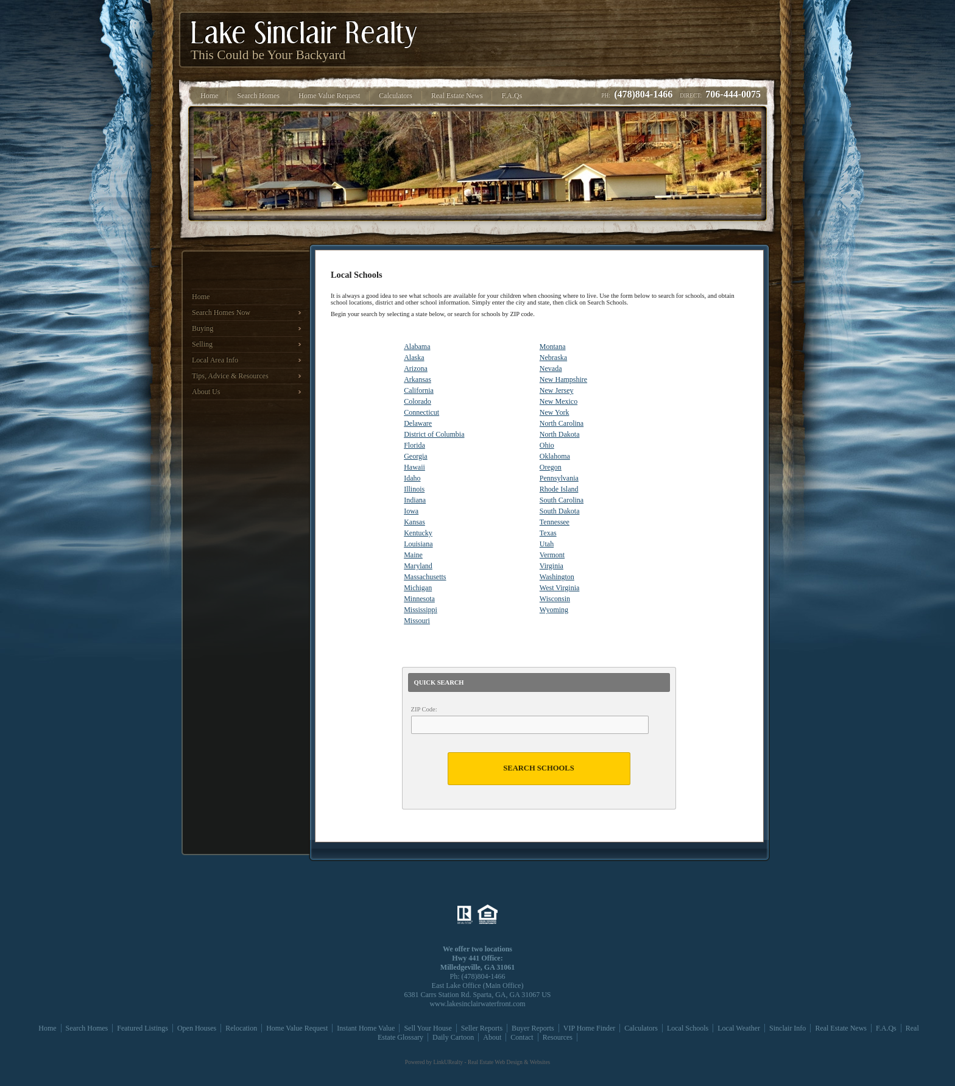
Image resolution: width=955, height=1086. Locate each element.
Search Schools (538, 768)
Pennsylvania (559, 478)
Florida (414, 445)
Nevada (551, 368)
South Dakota (560, 511)
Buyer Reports (533, 1028)
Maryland (418, 566)
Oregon (551, 467)
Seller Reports (481, 1028)
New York (554, 412)
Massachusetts (425, 577)
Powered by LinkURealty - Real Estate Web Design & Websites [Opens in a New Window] (477, 1062)
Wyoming (554, 609)
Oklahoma (555, 456)
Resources (558, 1037)
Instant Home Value (366, 1028)
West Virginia (560, 588)
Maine (413, 555)
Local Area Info (215, 360)
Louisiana (418, 544)
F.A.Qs (886, 1028)
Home (201, 296)
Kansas (414, 522)
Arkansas (417, 379)
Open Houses (196, 1028)
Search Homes (87, 1028)
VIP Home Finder (589, 1028)
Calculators (641, 1028)
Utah (547, 544)
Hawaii (414, 467)
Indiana (415, 500)
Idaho (412, 478)
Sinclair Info (787, 1028)
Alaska (414, 357)
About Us (206, 391)
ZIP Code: (424, 709)
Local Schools (687, 1028)
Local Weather (738, 1028)
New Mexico (558, 401)
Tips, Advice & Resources (230, 376)
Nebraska (553, 357)
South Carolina (561, 500)
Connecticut (421, 412)
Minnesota (419, 598)
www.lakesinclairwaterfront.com (477, 1004)
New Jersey (557, 390)
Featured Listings (142, 1028)
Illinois (414, 489)
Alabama (417, 346)
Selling (202, 344)
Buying (202, 328)
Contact (521, 1037)
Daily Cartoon (453, 1037)
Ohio (547, 445)
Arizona (416, 368)
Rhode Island (559, 489)
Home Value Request (297, 1028)
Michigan (418, 588)
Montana (553, 346)
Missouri (417, 620)
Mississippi (420, 609)
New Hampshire (563, 379)
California (419, 390)
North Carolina (561, 423)
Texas (548, 533)
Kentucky (418, 533)
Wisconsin (555, 598)
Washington (557, 577)
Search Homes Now (221, 312)
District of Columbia (434, 434)
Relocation (241, 1028)
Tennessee (554, 522)
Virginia (551, 566)
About (492, 1037)
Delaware (418, 423)
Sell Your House (427, 1028)
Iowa (411, 511)
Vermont (552, 555)
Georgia (415, 456)
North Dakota (560, 434)
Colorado (417, 401)
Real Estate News (841, 1028)
